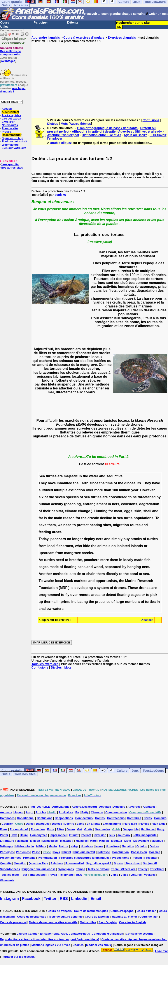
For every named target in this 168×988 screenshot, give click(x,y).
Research (145, 581)
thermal (50, 602)
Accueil (7, 108)
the (85, 476)
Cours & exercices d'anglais (83, 37)
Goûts (88, 829)
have (52, 483)
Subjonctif (150, 863)
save (43, 525)
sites (107, 525)
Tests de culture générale (65, 916)
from (43, 546)
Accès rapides (11, 115)
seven (60, 497)
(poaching (72, 504)
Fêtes (60, 829)
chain (90, 574)
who (78, 546)
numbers (132, 602)
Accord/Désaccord (84, 806)
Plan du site (10, 128)
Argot (29, 812)
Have (13, 835)
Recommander (11, 135)
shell (147, 511)
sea (87, 497)
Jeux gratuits (10, 164)
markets (80, 581)
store (104, 560)
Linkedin (79, 898)
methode (60, 574)
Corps (148, 818)
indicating (79, 602)
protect (83, 525)
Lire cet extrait (11, 118)
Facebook (31, 898)
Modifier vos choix (98, 945)
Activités (105, 806)
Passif (36, 852)
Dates (29, 823)
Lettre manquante (145, 835)
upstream (46, 553)
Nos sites (21, 5)
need (67, 525)
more (98, 490)
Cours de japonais (97, 916)
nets (115, 504)
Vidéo (114, 874)
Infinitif (73, 835)
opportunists (106, 581)
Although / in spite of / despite (94, 131)
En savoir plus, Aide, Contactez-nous (65, 933)
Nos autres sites (12, 167)
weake (49, 581)
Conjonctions (64, 818)
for (110, 511)
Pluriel (66, 852)
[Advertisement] (100, 76)
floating (70, 567)
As (41, 560)
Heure (24, 835)
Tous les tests (9, 874)
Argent (18, 812)
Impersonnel (58, 835)
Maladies (82, 840)
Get (79, 829)
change (84, 511)
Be (77, 812)
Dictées (52, 123)
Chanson (97, 812)
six (41, 497)
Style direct (133, 863)
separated (113, 567)
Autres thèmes (80, 123)
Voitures (136, 874)
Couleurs (160, 818)
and (102, 476)
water (93, 476)
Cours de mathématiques (91, 911)
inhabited (64, 483)
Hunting (100, 511)
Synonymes (66, 869)
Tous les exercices (45, 664)
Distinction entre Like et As (101, 135)
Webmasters (10, 144)
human (44, 504)
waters (58, 609)
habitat (57, 511)
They (43, 483)
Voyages (150, 874)
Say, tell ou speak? (99, 863)
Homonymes (38, 835)
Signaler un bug (12, 138)
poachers (91, 560)
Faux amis (159, 823)
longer (77, 539)
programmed (49, 595)
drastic (93, 518)
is (45, 518)
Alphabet (149, 806)
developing (83, 588)
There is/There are (123, 869)
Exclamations (112, 823)
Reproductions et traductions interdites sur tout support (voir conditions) (49, 939)
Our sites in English (132, 922)
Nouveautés (10, 125)
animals (103, 546)
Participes (7, 852)
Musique (157, 840)
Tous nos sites (25, 774)
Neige (74, 846)
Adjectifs (119, 806)
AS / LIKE (43, 806)
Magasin (22, 840)
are (60, 476)
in (80, 476)
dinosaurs (132, 483)
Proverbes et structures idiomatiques (84, 857)
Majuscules (50, 840)
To (157, 518)
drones (120, 588)
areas (56, 532)
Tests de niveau (98, 869)
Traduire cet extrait (14, 141)
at (140, 574)
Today (44, 539)
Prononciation (47, 857)
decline (106, 518)
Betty (85, 812)
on (113, 546)
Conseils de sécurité (139, 933)
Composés (7, 818)
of (115, 483)
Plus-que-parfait (84, 852)
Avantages (8, 61)
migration (121, 525)
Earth (83, 483)
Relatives (57, 863)
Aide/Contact (10, 112)
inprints (64, 602)
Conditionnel (25, 818)
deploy (89, 539)
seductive (114, 476)
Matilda (104, 840)
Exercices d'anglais (122, 37)
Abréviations (61, 806)
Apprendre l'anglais (46, 37)
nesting (96, 525)
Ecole (80, 823)
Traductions (38, 874)
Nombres (87, 846)
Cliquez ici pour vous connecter (14, 40)
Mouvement (141, 840)
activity (57, 504)
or (145, 546)
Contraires (134, 818)
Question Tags (38, 863)
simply (116, 539)
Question (20, 863)
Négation (128, 846)
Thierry (142, 869)
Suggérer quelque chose (39, 869)
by (159, 497)
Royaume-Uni (74, 863)
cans (81, 567)
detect (111, 595)
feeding (45, 532)
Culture (122, 770)
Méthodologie (24, 846)
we (60, 525)
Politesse (103, 852)
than (107, 490)
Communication (116, 812)
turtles (51, 476)
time (109, 483)
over (89, 490)
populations (144, 518)
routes (135, 525)
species (72, 497)
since (93, 483)
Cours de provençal (13, 922)
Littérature (7, 840)
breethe (75, 560)
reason (69, 518)
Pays (56, 852)
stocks (136, 539)
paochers (58, 539)
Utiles (4, 26)
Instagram (9, 898)
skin (137, 511)
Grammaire (102, 829)
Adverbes (134, 806)
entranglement (95, 504)
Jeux (135, 770)
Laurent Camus (27, 933)
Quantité (6, 863)
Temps (80, 869)
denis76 (60, 194)
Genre (70, 829)
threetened (147, 497)
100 (115, 490)
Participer (41, 22)
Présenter (151, 857)
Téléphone (66, 874)
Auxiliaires (66, 812)
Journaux (123, 835)
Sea (42, 476)
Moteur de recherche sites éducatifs (53, 922)
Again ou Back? (135, 135)
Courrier (7, 823)
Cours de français (60, 911)
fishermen (64, 546)
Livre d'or (8, 121)
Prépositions (120, 857)
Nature (63, 846)
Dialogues (42, 823)
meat (118, 511)
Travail (52, 874)
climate (71, 511)
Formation (38, 829)
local (51, 546)
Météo (53, 846)
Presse (6, 131)
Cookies (78, 945)
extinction (76, 490)
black (68, 581)
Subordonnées (10, 869)
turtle (128, 518)
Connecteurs (84, 818)
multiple (60, 490)
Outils (6, 5)
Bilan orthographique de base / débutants (107, 128)
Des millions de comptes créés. (11, 51)
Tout (24, 874)
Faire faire (130, 823)
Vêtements (7, 880)
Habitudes (148, 829)
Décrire (69, 823)
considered (118, 497)
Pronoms (29, 857)
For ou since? (19, 829)
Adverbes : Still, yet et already (140, 131)
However (147, 490)
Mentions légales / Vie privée (51, 945)
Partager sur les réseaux (18, 956)
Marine (130, 581)
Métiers (41, 846)
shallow (45, 609)
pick (153, 595)
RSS (64, 898)
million (124, 490)
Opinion (141, 846)
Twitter (50, 898)
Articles (41, 812)
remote (84, 595)
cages (44, 567)
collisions (129, 504)
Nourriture (113, 846)
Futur (50, 829)
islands (137, 546)
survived (46, 490)
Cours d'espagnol (122, 911)
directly (112, 574)
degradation (149, 504)
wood (98, 567)
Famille (144, 823)
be (135, 497)
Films (3, 829)
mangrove (72, 553)
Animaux (6, 812)
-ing (32, 806)
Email (96, 898)
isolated (123, 546)
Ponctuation (120, 852)
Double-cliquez (61, 143)
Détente (72, 22)
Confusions (151, 120)
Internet (86, 835)
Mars (93, 840)
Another (45, 574)
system (103, 588)
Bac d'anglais (107, 922)
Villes (124, 874)
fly (67, 595)
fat (41, 518)
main (58, 518)
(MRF (63, 588)
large (120, 602)
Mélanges (6, 846)
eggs (128, 511)
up (41, 602)
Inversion (100, 835)
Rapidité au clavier (124, 916)
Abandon (147, 619)
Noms (99, 846)
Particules (23, 852)
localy (128, 560)
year (134, 490)
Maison (35, 840)
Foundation (48, 588)
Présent (136, 857)
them (51, 525)
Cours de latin (148, 916)
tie (79, 574)
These (133, 588)
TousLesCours (153, 770)
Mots (64, 123)
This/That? (157, 869)
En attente (93, 823)
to (130, 497)
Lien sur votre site (14, 148)
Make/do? (66, 840)
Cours (4, 22)
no (69, 539)
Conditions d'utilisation (107, 933)
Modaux (116, 840)
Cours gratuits (12, 770)
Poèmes (154, 852)
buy (127, 539)
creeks (87, 553)
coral (134, 574)
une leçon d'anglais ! (12, 90)
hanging (134, 567)
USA (79, 874)
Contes (100, 818)
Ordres (154, 846)
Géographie (130, 829)
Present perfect (10, 857)
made (138, 560)
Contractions (115, 818)
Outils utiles (88, 922)
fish (147, 560)
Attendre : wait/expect (63, 135)
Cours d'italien (146, 911)
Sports (118, 863)
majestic (71, 476)
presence (102, 602)
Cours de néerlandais (31, 916)
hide (86, 546)
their (47, 511)
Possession (139, 852)
